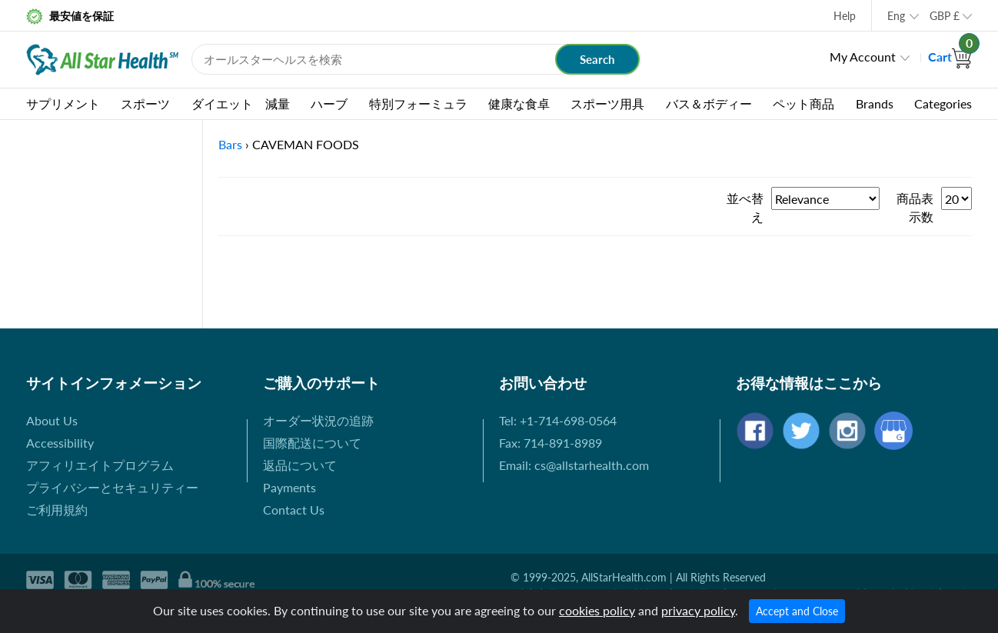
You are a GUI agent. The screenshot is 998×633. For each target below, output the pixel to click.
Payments (289, 487)
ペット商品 (803, 103)
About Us (52, 420)
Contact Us (293, 509)
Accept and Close (797, 611)
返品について (300, 465)
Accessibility (60, 442)
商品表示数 (915, 207)
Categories (943, 103)
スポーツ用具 (607, 103)
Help (844, 15)
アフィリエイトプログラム (100, 465)
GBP (945, 15)
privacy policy (698, 610)
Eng (896, 15)
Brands (874, 103)
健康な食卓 (519, 103)
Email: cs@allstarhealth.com (574, 465)
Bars (230, 144)
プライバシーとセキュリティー (112, 487)
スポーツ (145, 103)
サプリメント (63, 103)
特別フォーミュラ (418, 103)
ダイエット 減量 (240, 103)
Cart (950, 56)
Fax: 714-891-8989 (550, 442)
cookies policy (597, 610)
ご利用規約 (57, 509)
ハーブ (329, 103)
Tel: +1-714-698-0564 (558, 420)
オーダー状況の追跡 (318, 420)
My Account (863, 56)
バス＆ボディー (709, 103)
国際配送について (312, 442)
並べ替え (745, 207)
